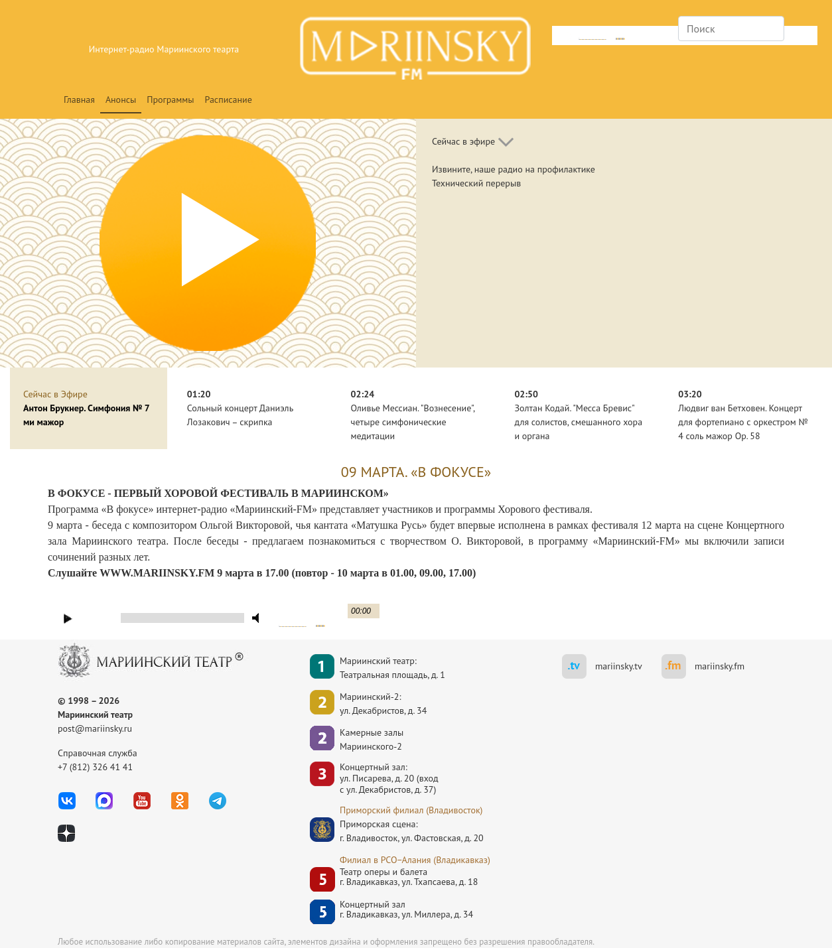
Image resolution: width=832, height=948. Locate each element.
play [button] (67, 618)
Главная (79, 99)
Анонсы (120, 99)
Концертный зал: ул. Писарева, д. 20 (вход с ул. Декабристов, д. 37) (389, 778)
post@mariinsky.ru (95, 728)
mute (563, 37)
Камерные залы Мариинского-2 (371, 739)
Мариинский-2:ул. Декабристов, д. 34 (383, 703)
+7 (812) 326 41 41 (95, 767)
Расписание (228, 99)
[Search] (731, 28)
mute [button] (258, 618)
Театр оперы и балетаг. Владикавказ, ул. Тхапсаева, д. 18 (409, 877)
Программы (170, 99)
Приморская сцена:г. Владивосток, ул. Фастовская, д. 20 (399, 831)
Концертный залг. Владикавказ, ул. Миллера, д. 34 (406, 910)
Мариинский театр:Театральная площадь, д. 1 (392, 668)
